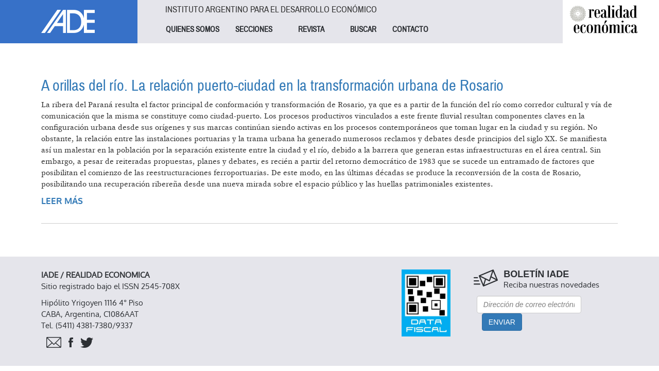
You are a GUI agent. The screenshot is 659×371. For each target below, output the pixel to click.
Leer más (62, 201)
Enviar (502, 322)
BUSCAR (363, 29)
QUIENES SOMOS (192, 29)
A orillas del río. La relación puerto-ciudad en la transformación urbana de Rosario (272, 86)
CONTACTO (410, 29)
